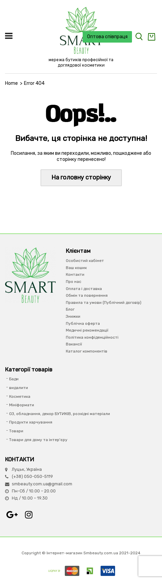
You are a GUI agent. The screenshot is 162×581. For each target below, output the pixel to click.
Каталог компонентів (86, 351)
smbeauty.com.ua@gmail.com (42, 483)
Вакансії (74, 344)
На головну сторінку (81, 177)
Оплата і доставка (84, 288)
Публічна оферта (83, 323)
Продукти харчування (30, 422)
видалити (18, 387)
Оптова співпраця (107, 37)
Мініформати (21, 405)
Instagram (28, 515)
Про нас (73, 281)
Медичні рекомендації (87, 330)
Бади (14, 379)
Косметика (19, 396)
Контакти (75, 274)
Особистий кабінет (85, 260)
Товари (16, 431)
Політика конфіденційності (92, 337)
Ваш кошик (76, 267)
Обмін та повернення (87, 295)
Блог (70, 309)
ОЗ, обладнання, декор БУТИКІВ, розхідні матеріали (59, 413)
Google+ (12, 515)
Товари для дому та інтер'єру (38, 439)
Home (11, 83)
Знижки (73, 316)
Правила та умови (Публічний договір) (103, 302)
